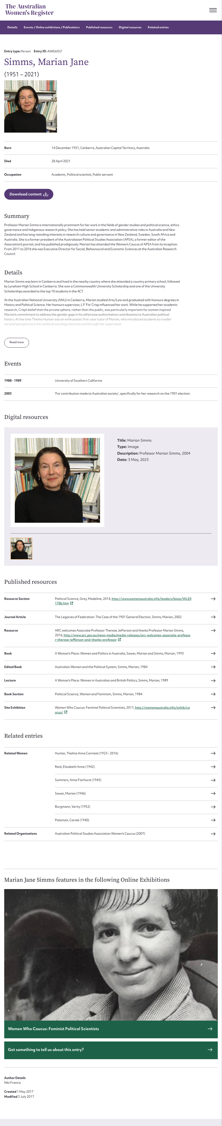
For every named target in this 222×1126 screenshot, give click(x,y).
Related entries (158, 27)
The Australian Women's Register (29, 9)
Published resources (99, 27)
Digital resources (130, 27)
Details (12, 27)
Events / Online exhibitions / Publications (51, 27)
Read (13, 336)
